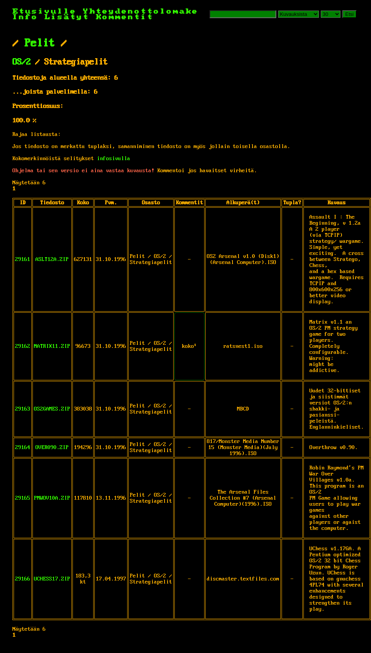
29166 (22, 579)
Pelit (40, 43)
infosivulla (113, 159)
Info (25, 17)
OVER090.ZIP (52, 448)
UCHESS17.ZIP (52, 579)
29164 (22, 448)
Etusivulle (47, 11)
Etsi (349, 14)
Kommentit (125, 17)
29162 (22, 346)
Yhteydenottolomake (141, 11)
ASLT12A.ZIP (52, 259)
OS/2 (21, 62)
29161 (22, 259)
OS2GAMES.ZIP (52, 409)
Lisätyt (67, 17)
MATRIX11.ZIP (52, 346)
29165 (22, 498)
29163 (22, 409)
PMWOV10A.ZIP (52, 498)
